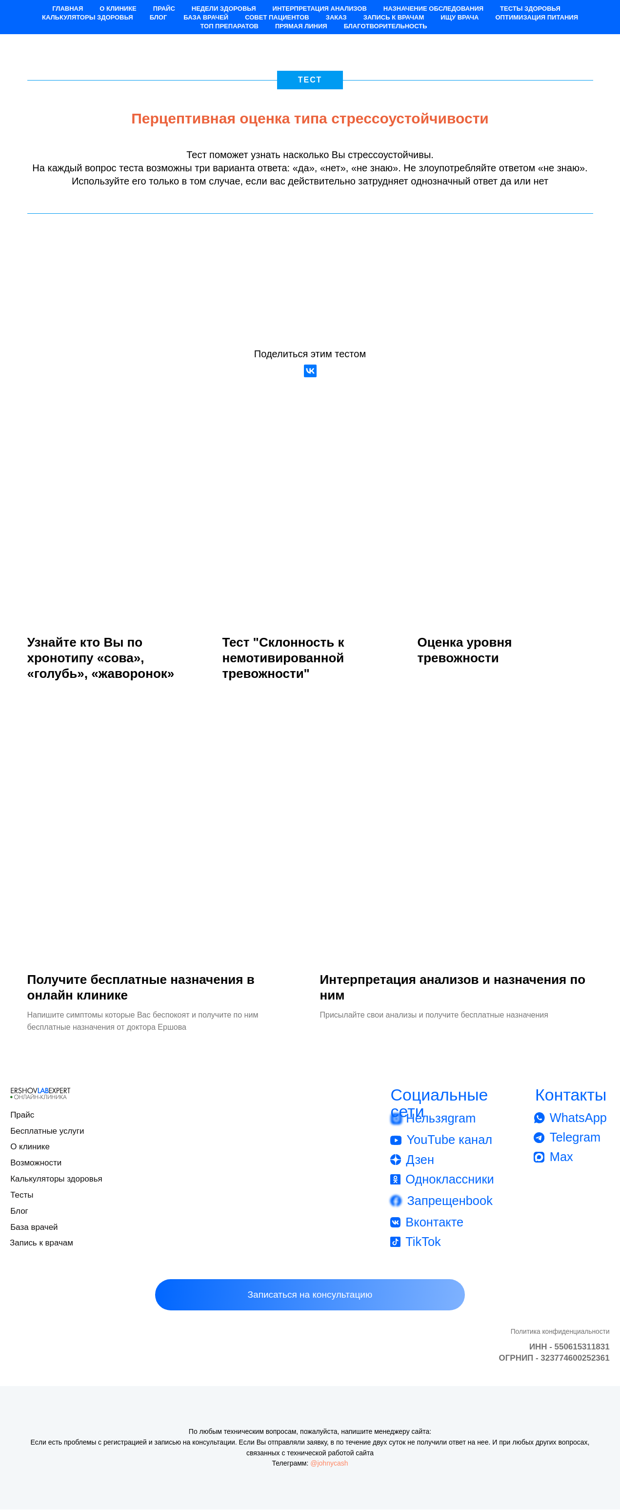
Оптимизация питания (536, 17)
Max (561, 1157)
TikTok (422, 1242)
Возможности (35, 1163)
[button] (310, 1295)
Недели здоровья (224, 8)
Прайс (164, 8)
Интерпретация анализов (320, 8)
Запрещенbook (449, 1200)
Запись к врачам (393, 17)
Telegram (575, 1137)
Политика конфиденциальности (560, 1331)
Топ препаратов (229, 26)
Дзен (420, 1159)
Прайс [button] (22, 1115)
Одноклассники (449, 1179)
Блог (158, 17)
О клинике (118, 8)
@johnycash (329, 1464)
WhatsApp (578, 1117)
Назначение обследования (433, 8)
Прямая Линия (301, 26)
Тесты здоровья (530, 8)
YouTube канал (449, 1140)
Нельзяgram (441, 1118)
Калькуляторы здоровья (87, 17)
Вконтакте (434, 1222)
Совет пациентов (277, 17)
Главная (67, 8)
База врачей (205, 17)
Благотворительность (385, 26)
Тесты (21, 1195)
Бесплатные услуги (47, 1131)
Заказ (336, 17)
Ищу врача (459, 17)
